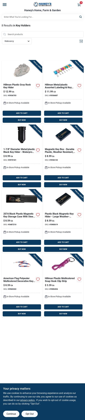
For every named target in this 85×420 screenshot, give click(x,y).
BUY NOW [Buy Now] (22, 120)
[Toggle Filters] (81, 41)
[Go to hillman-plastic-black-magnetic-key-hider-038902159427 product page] (63, 221)
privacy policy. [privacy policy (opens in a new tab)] (27, 400)
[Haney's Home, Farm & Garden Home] (42, 4)
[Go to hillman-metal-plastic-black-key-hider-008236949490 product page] (22, 156)
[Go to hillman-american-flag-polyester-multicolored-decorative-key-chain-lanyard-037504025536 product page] (22, 285)
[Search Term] (43, 17)
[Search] (81, 16)
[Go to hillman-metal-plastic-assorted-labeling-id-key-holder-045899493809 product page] (63, 92)
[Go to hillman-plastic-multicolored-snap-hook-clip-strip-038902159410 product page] (63, 285)
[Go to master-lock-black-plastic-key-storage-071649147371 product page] (22, 221)
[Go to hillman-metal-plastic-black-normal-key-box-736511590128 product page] (63, 156)
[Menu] (5, 4)
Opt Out (30, 413)
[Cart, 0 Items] (79, 4)
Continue (11, 413)
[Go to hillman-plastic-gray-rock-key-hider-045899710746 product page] (22, 92)
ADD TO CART (21, 113)
